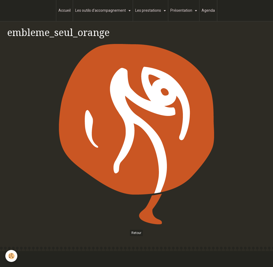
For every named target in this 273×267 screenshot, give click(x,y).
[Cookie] (11, 256)
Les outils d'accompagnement (101, 10)
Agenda (208, 10)
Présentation (181, 10)
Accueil (64, 10)
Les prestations (148, 10)
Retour (136, 233)
